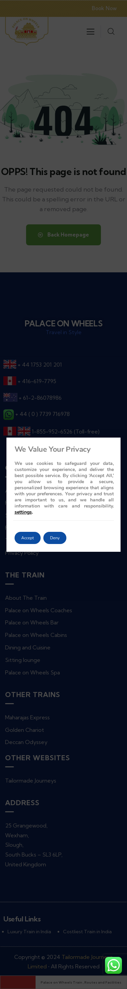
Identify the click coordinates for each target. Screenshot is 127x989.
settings (23, 512)
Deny (55, 538)
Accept (27, 538)
